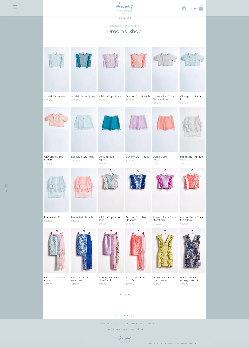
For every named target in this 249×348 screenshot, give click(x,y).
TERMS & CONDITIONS (169, 343)
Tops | (127, 25)
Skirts (135, 25)
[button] (15, 7)
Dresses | (116, 25)
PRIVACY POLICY (188, 343)
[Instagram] (7, 185)
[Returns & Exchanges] (124, 315)
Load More (124, 294)
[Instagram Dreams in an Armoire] (138, 329)
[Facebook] (7, 191)
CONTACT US (151, 343)
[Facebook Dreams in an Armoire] (142, 329)
